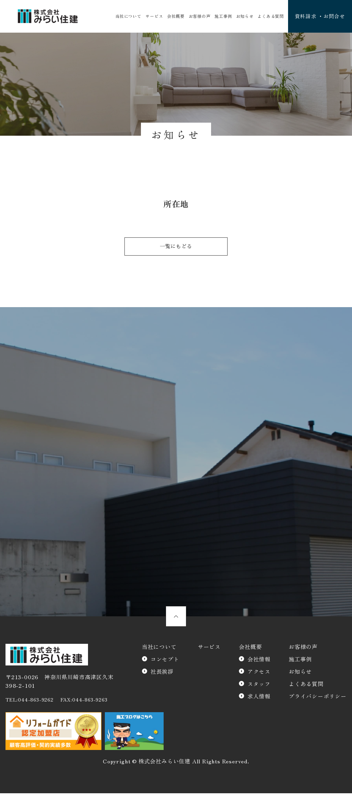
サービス (154, 16)
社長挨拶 (162, 674)
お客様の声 (198, 16)
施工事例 (221, 16)
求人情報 (259, 699)
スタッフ (259, 687)
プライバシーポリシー (317, 699)
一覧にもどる (176, 247)
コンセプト (165, 662)
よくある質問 (268, 16)
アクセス (259, 674)
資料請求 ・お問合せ (318, 16)
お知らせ (242, 16)
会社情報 (259, 662)
